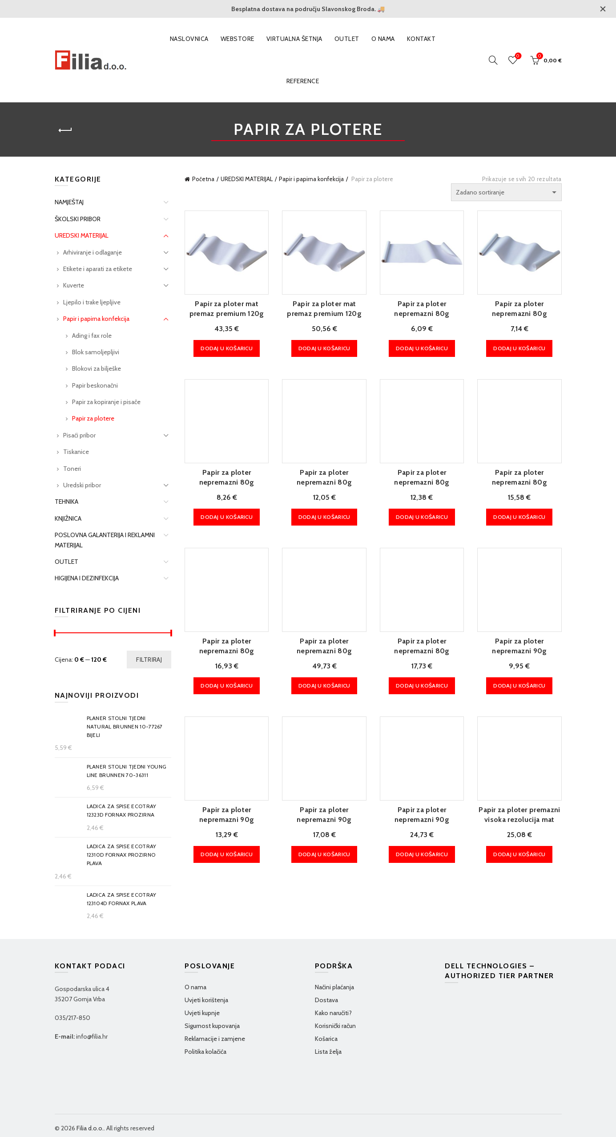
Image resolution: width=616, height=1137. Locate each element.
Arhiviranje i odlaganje (92, 252)
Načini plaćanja (334, 987)
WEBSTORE (237, 39)
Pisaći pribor (79, 435)
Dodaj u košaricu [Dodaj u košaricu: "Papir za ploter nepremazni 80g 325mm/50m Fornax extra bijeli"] (519, 348)
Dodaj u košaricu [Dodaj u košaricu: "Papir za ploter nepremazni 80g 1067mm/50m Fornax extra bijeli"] (422, 685)
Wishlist (517, 56)
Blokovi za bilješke (96, 368)
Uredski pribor (82, 485)
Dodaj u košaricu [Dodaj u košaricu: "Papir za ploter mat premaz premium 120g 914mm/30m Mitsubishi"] (227, 348)
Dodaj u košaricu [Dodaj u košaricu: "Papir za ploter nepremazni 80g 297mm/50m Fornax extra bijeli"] (422, 348)
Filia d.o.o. (90, 1128)
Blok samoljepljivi (95, 352)
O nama (383, 39)
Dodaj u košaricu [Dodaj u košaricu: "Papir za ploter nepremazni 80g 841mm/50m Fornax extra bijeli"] (519, 517)
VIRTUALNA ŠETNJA (294, 39)
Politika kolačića (205, 1052)
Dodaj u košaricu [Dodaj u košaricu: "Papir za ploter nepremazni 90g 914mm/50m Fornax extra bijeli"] (324, 854)
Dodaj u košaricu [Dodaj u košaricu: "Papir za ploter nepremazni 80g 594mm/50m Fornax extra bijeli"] (324, 517)
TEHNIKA (66, 502)
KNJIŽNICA (68, 518)
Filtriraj (149, 659)
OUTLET (346, 39)
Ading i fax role (92, 336)
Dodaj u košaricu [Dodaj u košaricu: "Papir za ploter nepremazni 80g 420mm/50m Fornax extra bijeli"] (227, 517)
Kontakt (421, 39)
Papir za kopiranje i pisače (106, 402)
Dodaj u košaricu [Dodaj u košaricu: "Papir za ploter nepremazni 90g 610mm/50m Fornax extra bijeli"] (227, 854)
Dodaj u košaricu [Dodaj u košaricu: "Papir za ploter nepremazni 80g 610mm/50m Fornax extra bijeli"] (422, 517)
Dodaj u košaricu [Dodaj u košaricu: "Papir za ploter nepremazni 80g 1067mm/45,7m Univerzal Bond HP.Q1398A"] (324, 685)
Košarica (326, 1039)
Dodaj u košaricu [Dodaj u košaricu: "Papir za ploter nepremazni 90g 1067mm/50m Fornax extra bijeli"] (422, 854)
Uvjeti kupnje (202, 1013)
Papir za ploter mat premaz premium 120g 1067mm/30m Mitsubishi (324, 313)
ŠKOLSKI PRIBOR (78, 219)
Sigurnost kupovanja (212, 1026)
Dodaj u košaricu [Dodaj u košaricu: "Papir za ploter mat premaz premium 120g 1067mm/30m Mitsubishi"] (324, 348)
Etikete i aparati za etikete (97, 269)
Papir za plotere (93, 418)
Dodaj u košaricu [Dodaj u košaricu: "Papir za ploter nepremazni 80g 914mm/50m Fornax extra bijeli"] (227, 685)
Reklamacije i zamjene (215, 1039)
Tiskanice (76, 452)
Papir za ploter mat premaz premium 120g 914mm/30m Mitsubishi (226, 313)
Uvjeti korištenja (206, 1000)
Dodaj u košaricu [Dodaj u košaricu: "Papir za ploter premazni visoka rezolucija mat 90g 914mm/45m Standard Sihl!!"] (519, 854)
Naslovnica (189, 39)
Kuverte (73, 285)
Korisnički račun (335, 1026)
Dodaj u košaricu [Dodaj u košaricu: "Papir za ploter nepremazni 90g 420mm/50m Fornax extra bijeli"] (519, 685)
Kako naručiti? (333, 1013)
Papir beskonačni (95, 385)
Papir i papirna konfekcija (311, 178)
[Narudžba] (506, 192)
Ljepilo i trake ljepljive (92, 302)
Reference (302, 81)
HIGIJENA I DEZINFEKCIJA (87, 578)
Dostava (326, 1000)
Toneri (72, 469)
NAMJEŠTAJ (69, 202)
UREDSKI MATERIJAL (247, 178)
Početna (203, 178)
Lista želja (328, 1052)
